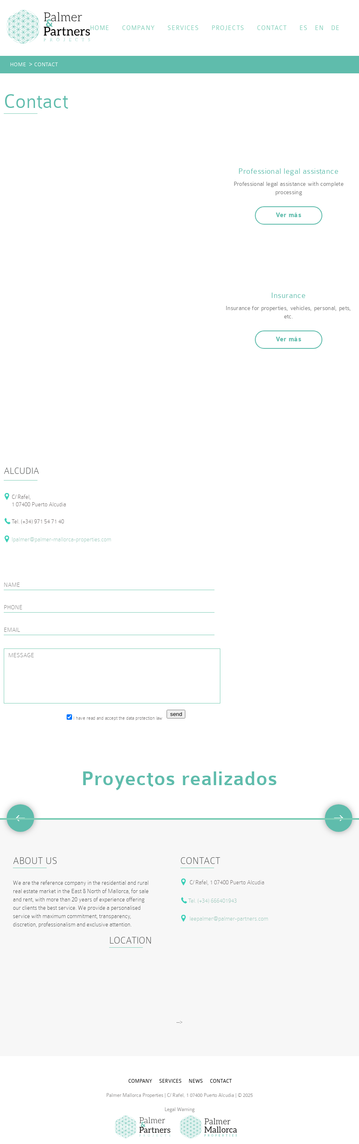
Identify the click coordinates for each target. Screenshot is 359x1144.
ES (303, 28)
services (183, 28)
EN (319, 28)
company (138, 28)
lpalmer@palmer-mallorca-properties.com (61, 539)
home (100, 28)
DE (335, 28)
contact (272, 28)
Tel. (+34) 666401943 (212, 900)
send (176, 714)
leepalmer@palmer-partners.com (228, 918)
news (196, 1081)
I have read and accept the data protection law (114, 717)
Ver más (289, 215)
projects (228, 28)
